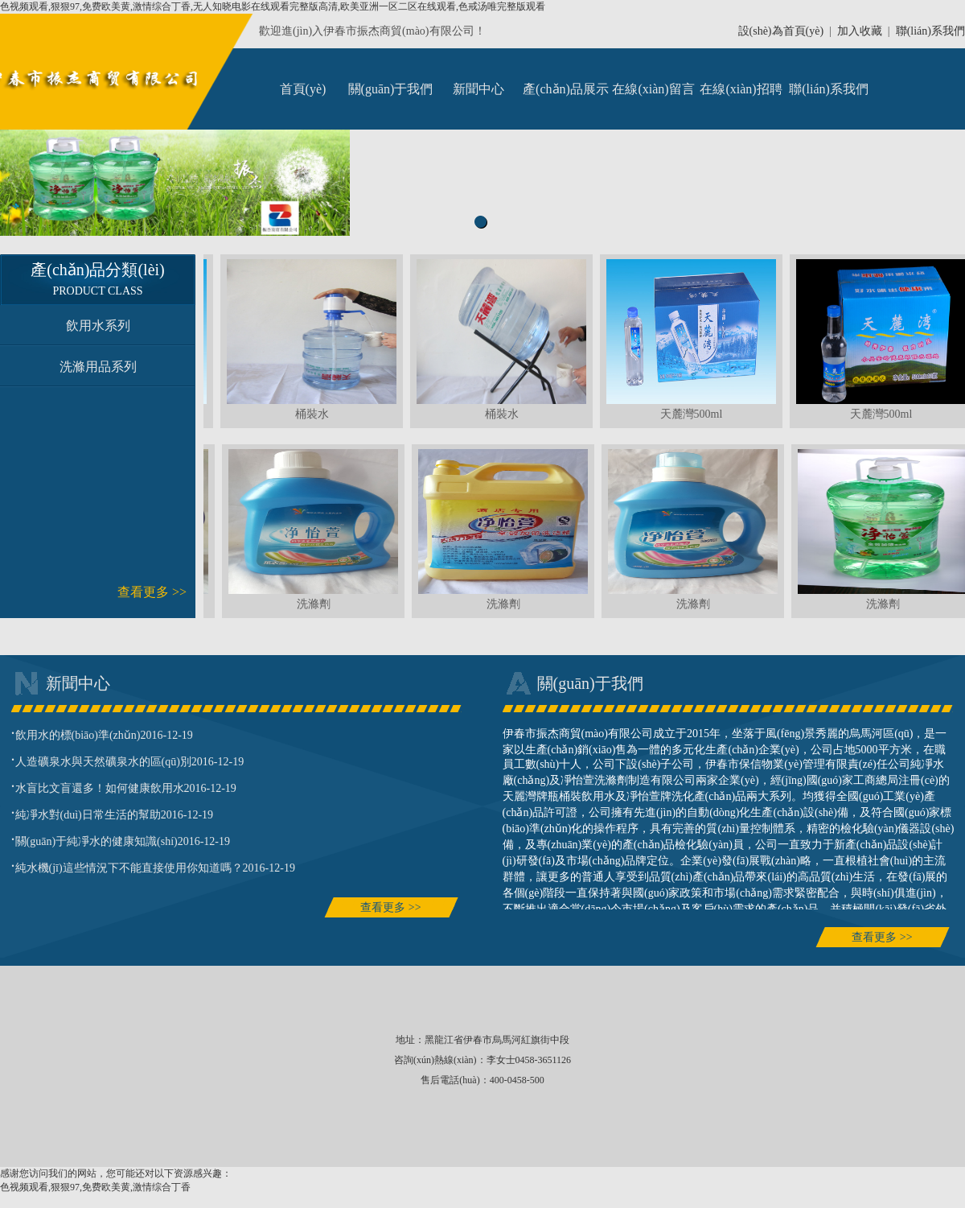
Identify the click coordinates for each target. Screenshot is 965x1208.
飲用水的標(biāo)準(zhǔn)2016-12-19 (102, 733)
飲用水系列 (98, 325)
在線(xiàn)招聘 (741, 89)
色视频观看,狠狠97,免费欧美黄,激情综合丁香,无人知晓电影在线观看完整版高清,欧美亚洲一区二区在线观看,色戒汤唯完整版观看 (272, 6)
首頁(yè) (303, 89)
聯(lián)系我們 (930, 31)
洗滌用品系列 (98, 366)
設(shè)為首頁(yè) (781, 31)
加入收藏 (859, 31)
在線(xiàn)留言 (653, 89)
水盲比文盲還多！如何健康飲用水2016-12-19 (123, 786)
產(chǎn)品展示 (566, 89)
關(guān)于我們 (390, 89)
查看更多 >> (152, 592)
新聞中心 (478, 89)
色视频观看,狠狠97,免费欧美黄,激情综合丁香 (95, 1187)
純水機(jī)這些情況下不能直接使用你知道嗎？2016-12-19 (153, 866)
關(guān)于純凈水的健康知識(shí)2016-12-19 (121, 839)
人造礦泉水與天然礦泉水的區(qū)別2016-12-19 (127, 760)
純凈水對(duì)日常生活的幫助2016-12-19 (112, 813)
